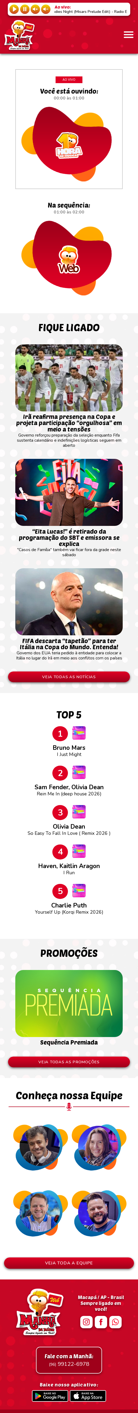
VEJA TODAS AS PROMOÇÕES (69, 1062)
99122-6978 (69, 1360)
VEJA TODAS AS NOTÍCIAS (69, 677)
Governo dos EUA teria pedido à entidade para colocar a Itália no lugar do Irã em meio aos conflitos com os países (69, 646)
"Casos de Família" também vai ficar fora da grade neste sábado (69, 540)
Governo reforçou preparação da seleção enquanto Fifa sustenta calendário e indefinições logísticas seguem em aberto (69, 428)
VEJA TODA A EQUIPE (69, 1263)
